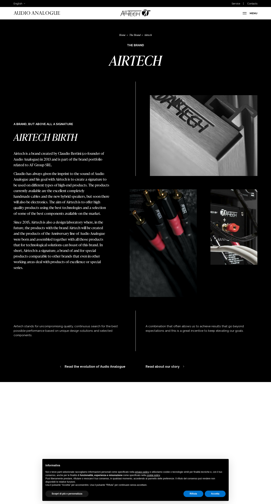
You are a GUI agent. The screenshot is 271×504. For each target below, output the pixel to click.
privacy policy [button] (142, 472)
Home (122, 35)
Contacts (252, 3)
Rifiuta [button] (193, 493)
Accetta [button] (215, 493)
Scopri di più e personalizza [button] (67, 493)
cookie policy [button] (153, 475)
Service (236, 3)
